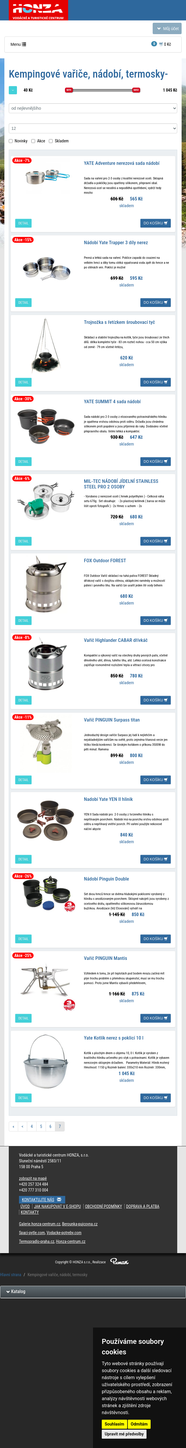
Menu (19, 45)
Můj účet (167, 29)
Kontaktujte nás (43, 1197)
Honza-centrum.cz (71, 1239)
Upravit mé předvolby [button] (124, 1434)
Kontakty (30, 1210)
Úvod (25, 1204)
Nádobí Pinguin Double (106, 877)
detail (23, 223)
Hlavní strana (10, 1272)
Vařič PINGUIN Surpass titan (112, 718)
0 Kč (161, 44)
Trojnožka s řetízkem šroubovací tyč (119, 321)
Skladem (59, 141)
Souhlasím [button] (114, 1424)
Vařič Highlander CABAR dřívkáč (116, 639)
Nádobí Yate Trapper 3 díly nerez (116, 242)
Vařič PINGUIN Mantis (105, 956)
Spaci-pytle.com (32, 1230)
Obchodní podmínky (103, 1204)
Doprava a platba (142, 1204)
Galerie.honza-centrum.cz (39, 1222)
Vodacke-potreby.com (63, 1230)
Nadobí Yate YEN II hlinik (108, 798)
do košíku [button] (156, 223)
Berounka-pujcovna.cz (79, 1222)
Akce (38, 141)
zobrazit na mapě (33, 1176)
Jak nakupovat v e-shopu (57, 1204)
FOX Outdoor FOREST (105, 560)
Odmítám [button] (139, 1424)
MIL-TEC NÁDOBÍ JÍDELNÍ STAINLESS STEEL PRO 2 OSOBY (121, 483)
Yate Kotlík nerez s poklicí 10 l (113, 1036)
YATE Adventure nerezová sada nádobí (121, 163)
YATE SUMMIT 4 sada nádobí (112, 401)
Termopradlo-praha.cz (36, 1239)
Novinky (18, 141)
